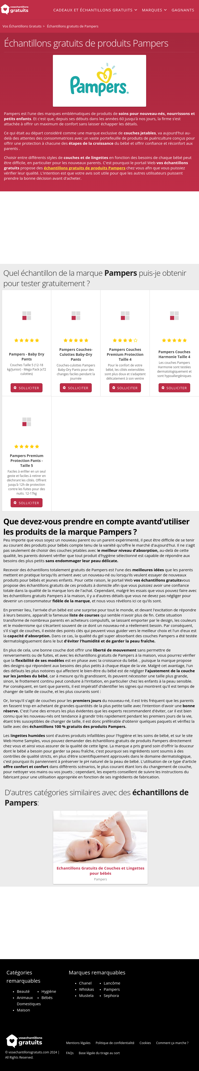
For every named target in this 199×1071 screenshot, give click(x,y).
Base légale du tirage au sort (99, 1053)
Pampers (112, 989)
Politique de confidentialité (115, 1043)
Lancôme (112, 983)
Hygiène (48, 991)
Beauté (23, 991)
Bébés (47, 997)
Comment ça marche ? (172, 1043)
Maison (23, 1009)
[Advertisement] (99, 227)
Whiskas (86, 989)
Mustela (86, 995)
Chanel (85, 983)
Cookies (145, 1043)
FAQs (70, 1053)
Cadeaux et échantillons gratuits (93, 9)
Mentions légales (78, 1043)
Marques (152, 9)
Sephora (111, 995)
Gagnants (183, 9)
